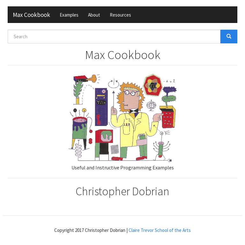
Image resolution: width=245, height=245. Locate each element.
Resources (120, 15)
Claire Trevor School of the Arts (160, 230)
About (94, 15)
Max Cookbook (31, 15)
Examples (69, 15)
